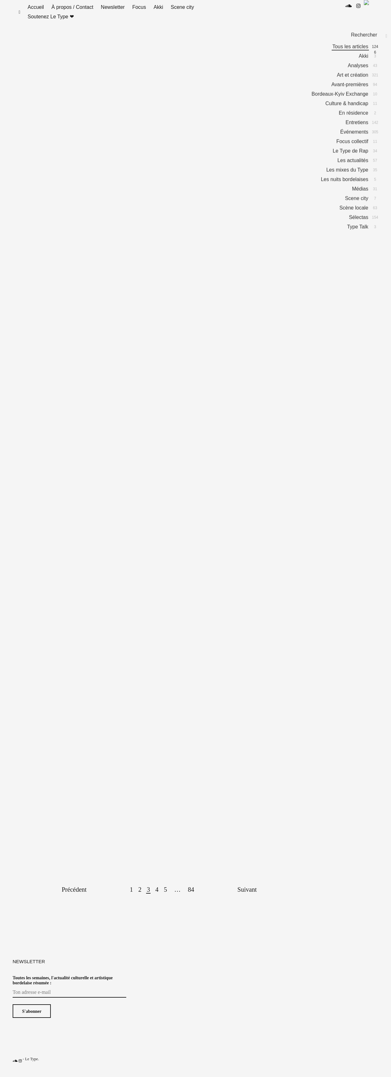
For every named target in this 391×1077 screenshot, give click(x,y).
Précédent (74, 895)
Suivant (247, 895)
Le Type (31, 1065)
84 (191, 895)
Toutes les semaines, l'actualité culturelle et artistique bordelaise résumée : (63, 987)
